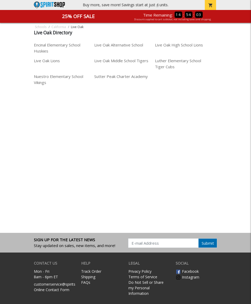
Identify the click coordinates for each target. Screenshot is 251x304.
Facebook (187, 271)
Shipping (88, 276)
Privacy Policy (139, 271)
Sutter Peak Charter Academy (121, 76)
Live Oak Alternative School (118, 45)
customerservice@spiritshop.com (62, 284)
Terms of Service (142, 276)
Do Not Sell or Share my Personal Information (146, 288)
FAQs (85, 282)
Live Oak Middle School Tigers (121, 60)
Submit (208, 243)
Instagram (187, 277)
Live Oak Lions (47, 60)
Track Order (91, 271)
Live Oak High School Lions (179, 45)
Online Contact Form (51, 289)
